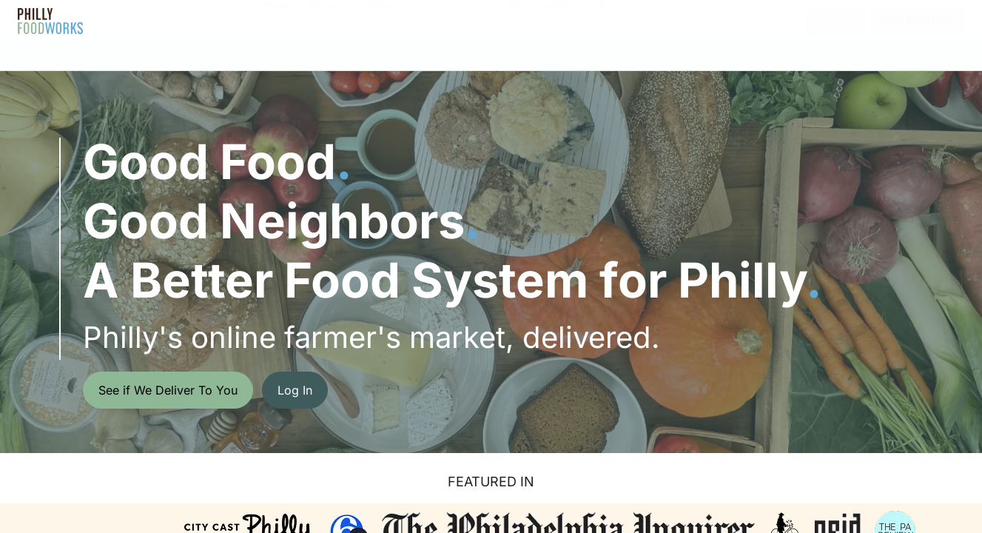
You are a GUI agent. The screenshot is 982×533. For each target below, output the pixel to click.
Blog (609, 20)
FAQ (468, 20)
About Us (394, 20)
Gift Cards (538, 20)
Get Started (917, 20)
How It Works (302, 20)
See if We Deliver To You (168, 390)
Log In (835, 20)
